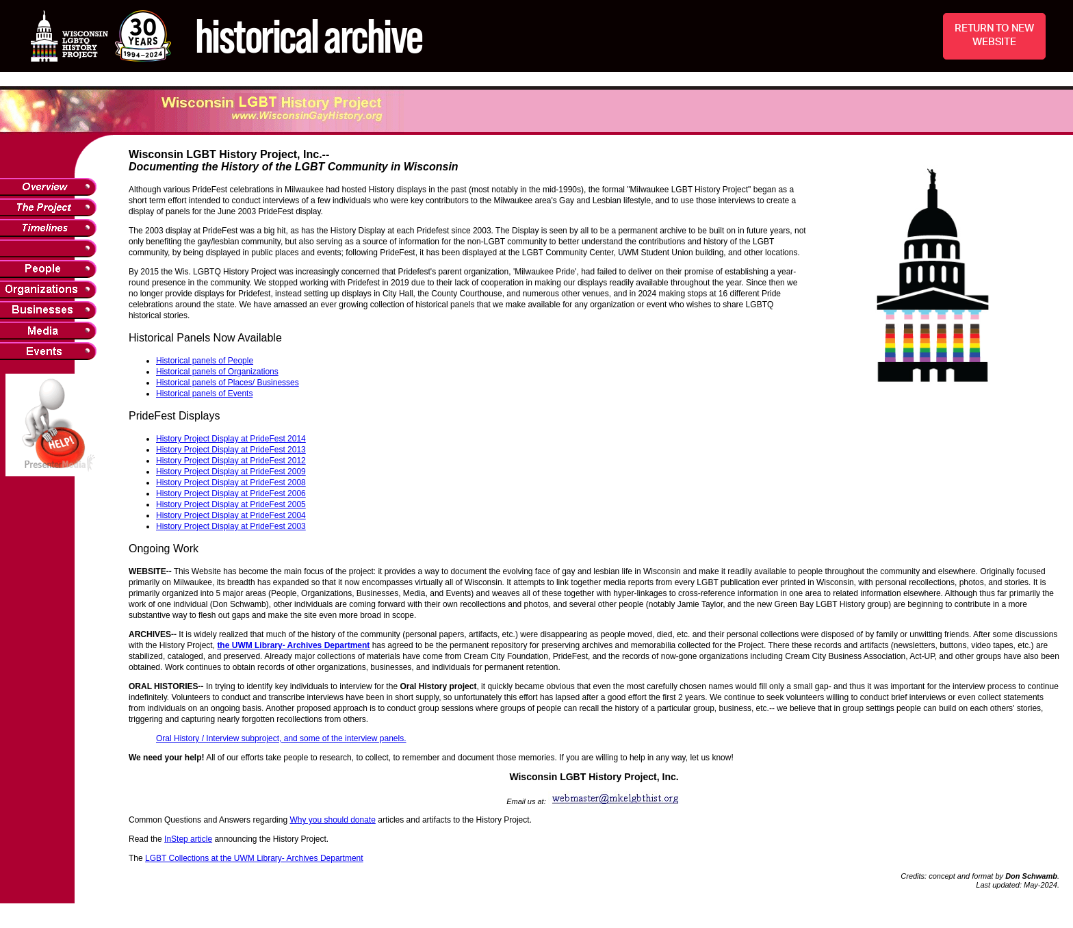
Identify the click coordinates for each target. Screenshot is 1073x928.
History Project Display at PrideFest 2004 (231, 515)
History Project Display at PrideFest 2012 (231, 460)
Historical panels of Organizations (217, 371)
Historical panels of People (204, 360)
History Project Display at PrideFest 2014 (231, 438)
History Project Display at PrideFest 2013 (231, 449)
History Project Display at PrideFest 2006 (231, 493)
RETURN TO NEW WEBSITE (994, 35)
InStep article (188, 839)
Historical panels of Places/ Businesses (227, 382)
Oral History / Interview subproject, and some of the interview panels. (281, 738)
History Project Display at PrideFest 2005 (231, 504)
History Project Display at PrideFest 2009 (231, 471)
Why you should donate (332, 820)
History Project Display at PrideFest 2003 (231, 526)
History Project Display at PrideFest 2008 (231, 482)
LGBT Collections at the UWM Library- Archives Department (254, 858)
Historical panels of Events (204, 393)
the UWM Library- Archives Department (293, 645)
